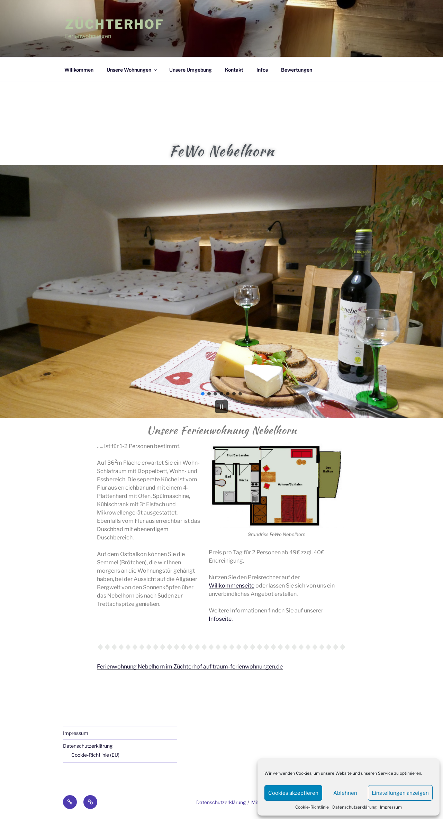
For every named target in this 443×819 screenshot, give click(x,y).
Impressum (391, 807)
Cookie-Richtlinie (312, 807)
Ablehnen (345, 793)
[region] (221, 291)
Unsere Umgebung (190, 70)
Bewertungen (296, 70)
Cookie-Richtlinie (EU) (95, 755)
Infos (262, 70)
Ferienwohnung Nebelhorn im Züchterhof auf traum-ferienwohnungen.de (190, 666)
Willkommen (78, 70)
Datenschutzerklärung (354, 807)
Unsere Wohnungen (132, 70)
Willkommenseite (231, 585)
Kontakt (234, 70)
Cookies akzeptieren (293, 793)
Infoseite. (221, 619)
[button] (221, 406)
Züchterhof (114, 24)
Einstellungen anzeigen (400, 793)
